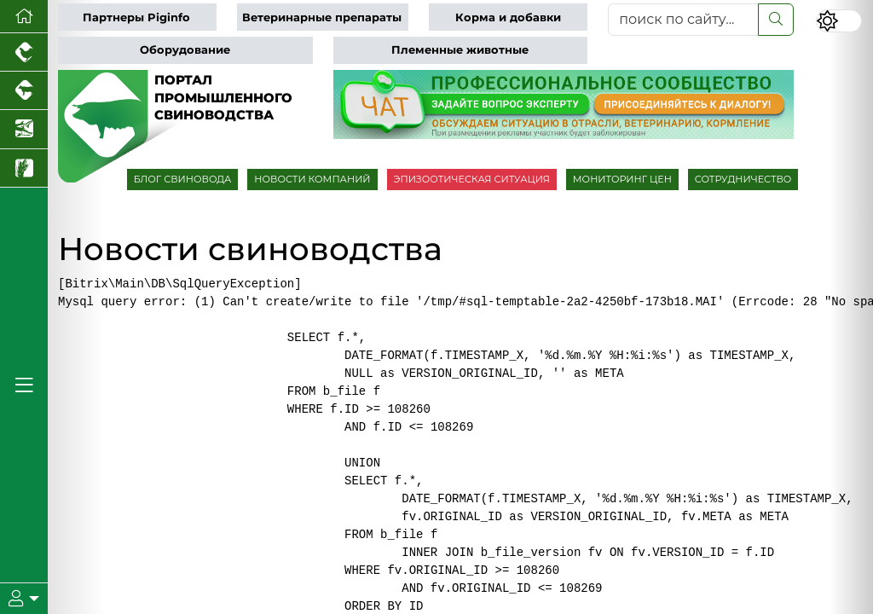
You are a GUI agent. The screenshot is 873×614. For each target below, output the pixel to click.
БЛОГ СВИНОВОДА (183, 179)
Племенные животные (460, 49)
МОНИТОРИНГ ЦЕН (622, 179)
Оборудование (185, 49)
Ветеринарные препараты (322, 17)
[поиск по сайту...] (683, 19)
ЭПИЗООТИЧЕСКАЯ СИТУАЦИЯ (472, 179)
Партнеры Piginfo (136, 17)
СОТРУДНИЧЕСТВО (743, 179)
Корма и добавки (508, 17)
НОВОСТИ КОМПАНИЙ (312, 179)
